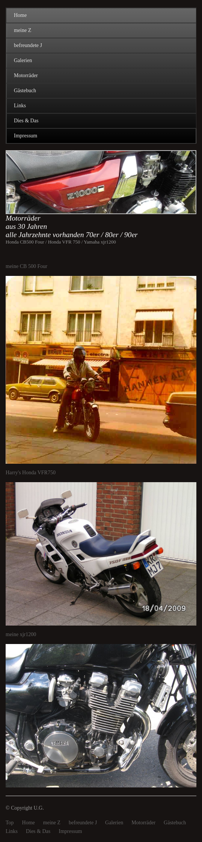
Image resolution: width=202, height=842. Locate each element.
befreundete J (28, 45)
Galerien (23, 60)
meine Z (22, 30)
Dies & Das (26, 120)
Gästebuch (25, 90)
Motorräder (26, 75)
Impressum (25, 136)
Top (10, 822)
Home (20, 15)
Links (20, 105)
